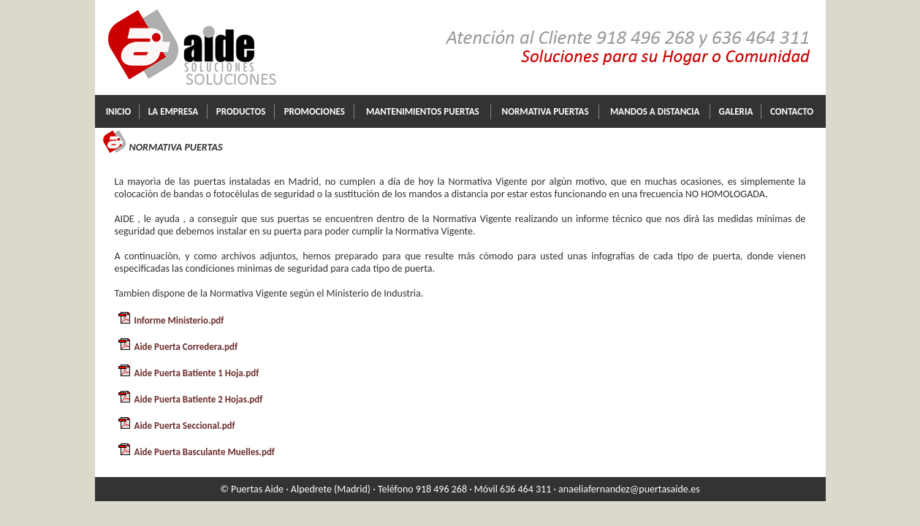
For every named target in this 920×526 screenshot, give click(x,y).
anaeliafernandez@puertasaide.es (629, 489)
